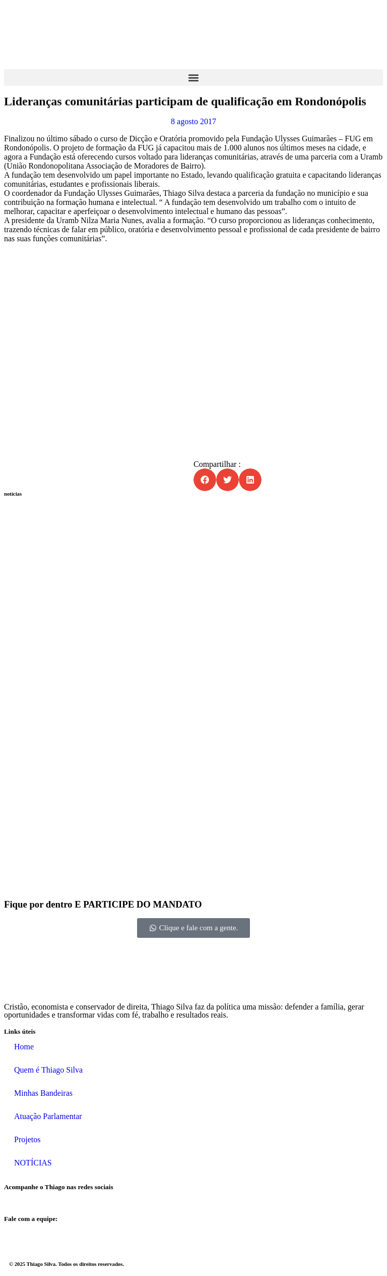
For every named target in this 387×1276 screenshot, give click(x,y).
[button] (193, 77)
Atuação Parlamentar (48, 1116)
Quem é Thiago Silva (48, 1070)
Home (24, 1046)
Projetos (27, 1139)
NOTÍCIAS (33, 1162)
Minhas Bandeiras (43, 1093)
